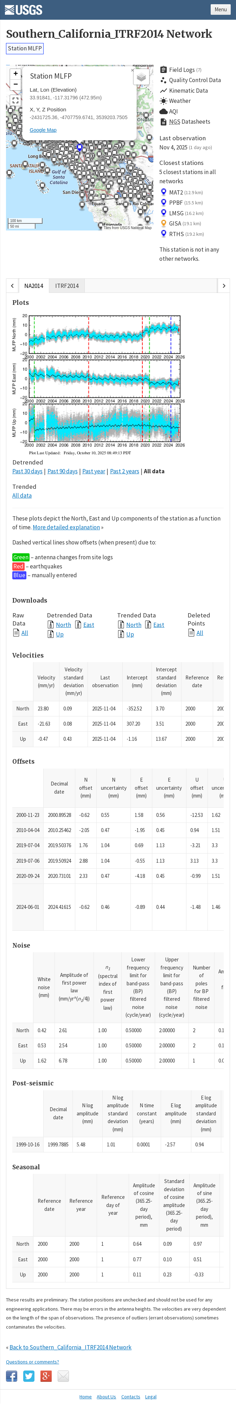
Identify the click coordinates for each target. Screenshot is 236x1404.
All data (154, 471)
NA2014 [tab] (33, 285)
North (63, 624)
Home (85, 1396)
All (24, 632)
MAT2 (181, 192)
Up (60, 634)
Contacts (130, 1396)
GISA (180, 224)
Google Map (43, 130)
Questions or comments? (32, 1362)
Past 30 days (27, 471)
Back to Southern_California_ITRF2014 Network (70, 1347)
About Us (106, 1396)
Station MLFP (25, 48)
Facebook (11, 1376)
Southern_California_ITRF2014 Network (109, 34)
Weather (175, 101)
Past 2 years (124, 471)
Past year (93, 471)
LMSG (181, 213)
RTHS (181, 234)
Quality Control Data (190, 80)
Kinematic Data (183, 90)
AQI (168, 111)
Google (46, 1376)
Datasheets (184, 122)
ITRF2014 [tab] (66, 285)
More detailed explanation (66, 527)
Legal (151, 1396)
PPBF (181, 203)
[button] (141, 188)
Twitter (28, 1376)
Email (63, 1376)
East (88, 624)
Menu (221, 9)
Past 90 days (62, 471)
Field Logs (180, 70)
